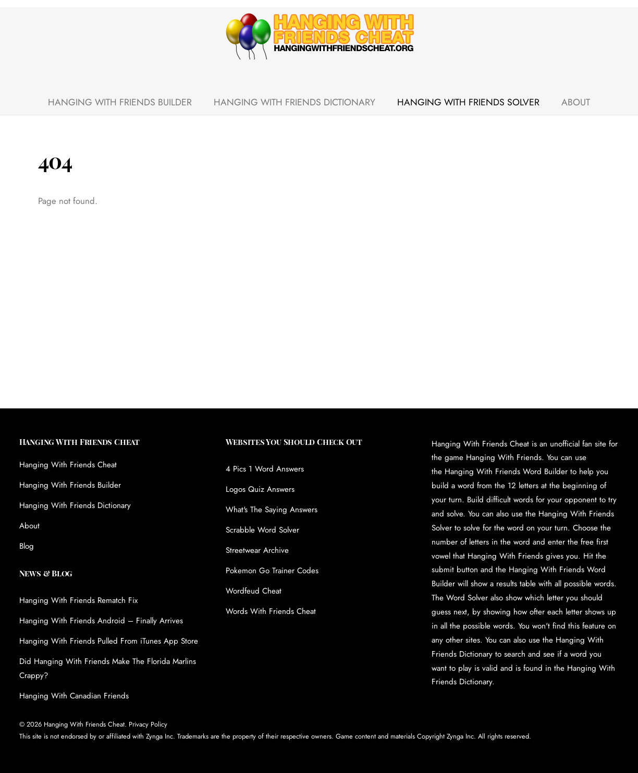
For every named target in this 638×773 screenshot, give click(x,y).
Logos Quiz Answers (260, 489)
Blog (26, 546)
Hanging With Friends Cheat (68, 464)
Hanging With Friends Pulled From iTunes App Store (108, 641)
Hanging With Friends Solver (468, 102)
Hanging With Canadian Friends (74, 696)
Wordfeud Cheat (253, 591)
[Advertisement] (319, 330)
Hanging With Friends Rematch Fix (78, 600)
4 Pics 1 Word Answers (265, 469)
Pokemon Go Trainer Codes (272, 570)
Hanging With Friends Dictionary (294, 102)
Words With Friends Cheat (271, 611)
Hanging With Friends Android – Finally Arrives (101, 620)
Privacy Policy (148, 724)
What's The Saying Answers (271, 509)
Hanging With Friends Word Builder (506, 471)
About (575, 102)
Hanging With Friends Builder (120, 102)
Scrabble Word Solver (262, 530)
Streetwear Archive (257, 550)
